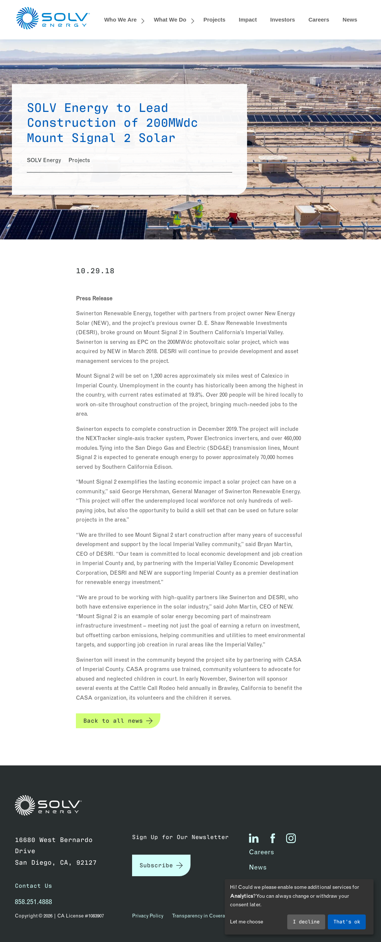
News (350, 19)
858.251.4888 (33, 901)
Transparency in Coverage (201, 916)
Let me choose (246, 921)
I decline (306, 921)
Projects (214, 19)
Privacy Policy (147, 916)
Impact (248, 19)
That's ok (346, 921)
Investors (282, 19)
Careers (318, 19)
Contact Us (33, 885)
